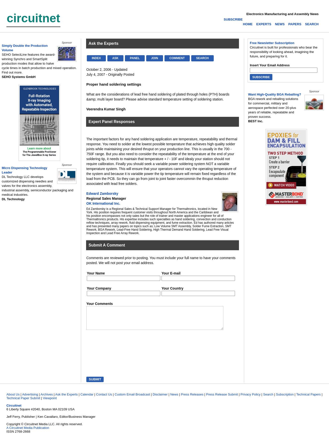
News (174, 399)
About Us (13, 399)
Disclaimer (160, 399)
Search (268, 399)
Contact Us (104, 399)
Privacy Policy (250, 399)
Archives (47, 399)
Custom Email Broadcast (132, 399)
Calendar (87, 399)
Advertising (30, 399)
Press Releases (192, 399)
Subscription (285, 399)
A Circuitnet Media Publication (27, 432)
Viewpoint (50, 402)
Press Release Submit (222, 399)
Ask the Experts (66, 399)
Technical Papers (308, 399)
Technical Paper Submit (23, 402)
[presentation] (109, 358)
